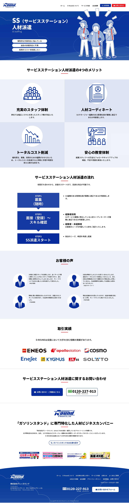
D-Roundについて (73, 6)
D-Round (63, 501)
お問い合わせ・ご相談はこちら (47, 392)
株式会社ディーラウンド (10, 5)
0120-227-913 (82, 392)
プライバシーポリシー (94, 479)
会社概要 (95, 6)
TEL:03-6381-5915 (16, 490)
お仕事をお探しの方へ (83, 476)
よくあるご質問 (114, 476)
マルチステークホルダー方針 (110, 483)
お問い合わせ (119, 5)
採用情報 (105, 5)
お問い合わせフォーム (105, 490)
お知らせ (104, 476)
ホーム (63, 6)
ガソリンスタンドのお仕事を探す (64, 443)
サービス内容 (85, 6)
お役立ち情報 (74, 479)
